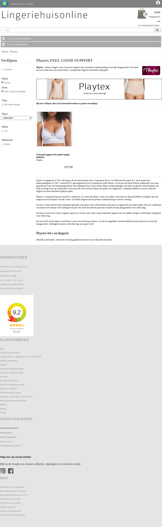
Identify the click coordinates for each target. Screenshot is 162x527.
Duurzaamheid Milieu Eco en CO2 (14, 495)
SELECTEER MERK (14, 44)
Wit (4, 131)
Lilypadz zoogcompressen (10, 511)
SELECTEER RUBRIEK (16, 38)
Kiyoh (16, 331)
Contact (3, 412)
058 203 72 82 (22, 266)
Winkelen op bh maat (8, 360)
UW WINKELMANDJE (148, 25)
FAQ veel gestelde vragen (10, 392)
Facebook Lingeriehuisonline (11, 372)
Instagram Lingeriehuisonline (12, 368)
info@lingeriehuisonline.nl (11, 445)
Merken (3, 404)
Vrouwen (6, 69)
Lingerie (3, 364)
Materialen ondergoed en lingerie (13, 491)
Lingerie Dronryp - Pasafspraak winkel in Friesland (20, 357)
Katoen (6, 144)
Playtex (14, 51)
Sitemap (3, 408)
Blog (2, 349)
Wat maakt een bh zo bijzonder (12, 487)
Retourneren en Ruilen (9, 380)
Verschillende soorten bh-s (10, 499)
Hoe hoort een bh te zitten (10, 503)
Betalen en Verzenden (8, 388)
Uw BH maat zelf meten (9, 353)
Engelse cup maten (7, 507)
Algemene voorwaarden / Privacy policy (16, 396)
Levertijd (3, 376)
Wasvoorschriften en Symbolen (12, 515)
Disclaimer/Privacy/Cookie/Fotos (13, 400)
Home (5, 51)
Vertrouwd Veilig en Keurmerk (12, 384)
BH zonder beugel (10, 104)
